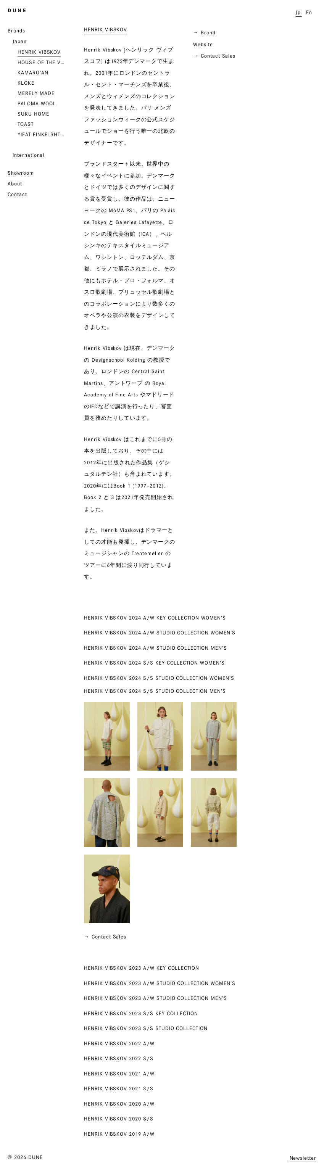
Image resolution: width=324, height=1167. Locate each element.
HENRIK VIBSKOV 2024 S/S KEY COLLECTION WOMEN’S (154, 663)
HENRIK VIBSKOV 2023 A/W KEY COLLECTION (141, 968)
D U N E (17, 10)
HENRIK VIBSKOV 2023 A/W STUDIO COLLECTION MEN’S (155, 998)
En (309, 12)
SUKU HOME (33, 114)
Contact (17, 194)
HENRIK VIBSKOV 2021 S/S (118, 1088)
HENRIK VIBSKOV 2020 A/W (119, 1104)
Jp (298, 12)
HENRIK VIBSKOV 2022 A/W (119, 1043)
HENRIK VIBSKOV (39, 52)
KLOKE (26, 83)
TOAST (26, 124)
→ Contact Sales (214, 56)
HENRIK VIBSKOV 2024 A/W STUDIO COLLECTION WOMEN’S (159, 632)
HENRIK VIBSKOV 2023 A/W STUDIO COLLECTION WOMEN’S (159, 983)
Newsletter (303, 1158)
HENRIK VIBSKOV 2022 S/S (118, 1058)
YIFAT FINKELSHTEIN (42, 134)
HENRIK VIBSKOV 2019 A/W (119, 1134)
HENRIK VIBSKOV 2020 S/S (118, 1118)
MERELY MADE (36, 93)
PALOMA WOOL (37, 103)
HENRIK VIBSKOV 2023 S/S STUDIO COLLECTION (146, 1028)
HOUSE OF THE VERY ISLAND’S (42, 62)
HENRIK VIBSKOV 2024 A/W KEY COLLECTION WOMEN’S (155, 618)
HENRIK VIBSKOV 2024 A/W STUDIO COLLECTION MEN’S (155, 648)
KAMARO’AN (33, 72)
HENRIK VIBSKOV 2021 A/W (119, 1073)
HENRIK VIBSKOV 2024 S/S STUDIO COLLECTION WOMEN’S (159, 678)
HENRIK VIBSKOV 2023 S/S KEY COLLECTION (141, 1013)
